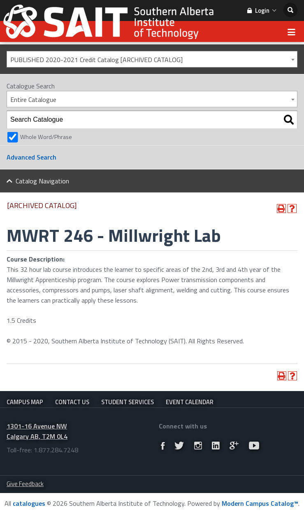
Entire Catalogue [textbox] (33, 99)
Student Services (127, 402)
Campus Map (25, 402)
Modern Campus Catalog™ (260, 503)
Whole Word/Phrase (46, 136)
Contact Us (72, 402)
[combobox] (152, 59)
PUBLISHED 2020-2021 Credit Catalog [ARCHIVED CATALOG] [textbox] (96, 60)
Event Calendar (189, 402)
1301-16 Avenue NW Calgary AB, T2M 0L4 (37, 431)
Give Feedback (25, 484)
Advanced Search (31, 157)
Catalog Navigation (42, 181)
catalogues (29, 503)
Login (261, 10)
